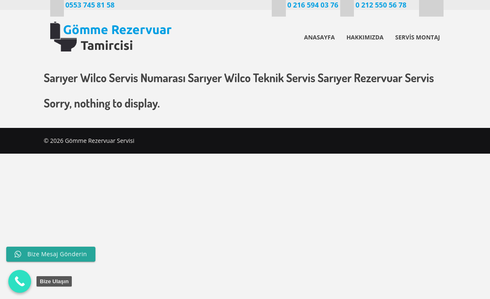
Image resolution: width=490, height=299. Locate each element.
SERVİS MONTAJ (417, 37)
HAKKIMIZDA (365, 37)
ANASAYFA (319, 37)
